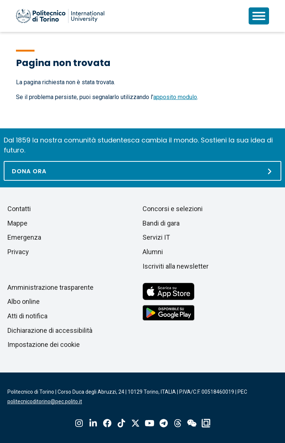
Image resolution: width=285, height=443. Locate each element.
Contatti (19, 209)
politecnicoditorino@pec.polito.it (44, 401)
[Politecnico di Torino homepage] (60, 16)
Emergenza (24, 237)
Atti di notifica (27, 316)
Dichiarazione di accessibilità (49, 330)
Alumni (152, 252)
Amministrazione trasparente (50, 287)
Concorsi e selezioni (172, 209)
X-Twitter (135, 423)
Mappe (17, 223)
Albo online (23, 301)
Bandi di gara (161, 223)
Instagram (79, 423)
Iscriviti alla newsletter (175, 266)
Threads (178, 423)
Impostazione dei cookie (43, 344)
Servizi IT (156, 237)
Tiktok (121, 423)
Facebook (107, 423)
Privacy (18, 252)
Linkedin (93, 423)
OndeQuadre (206, 423)
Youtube (149, 423)
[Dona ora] (142, 171)
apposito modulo (175, 97)
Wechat (192, 423)
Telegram (163, 423)
